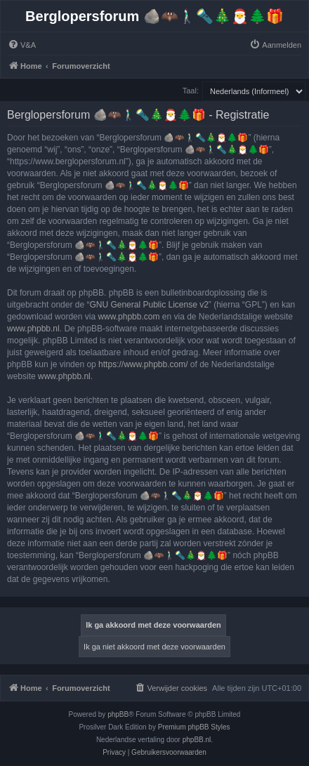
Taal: (191, 90)
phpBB (118, 714)
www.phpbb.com (128, 317)
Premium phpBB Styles (194, 727)
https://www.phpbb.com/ (143, 364)
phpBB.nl (197, 740)
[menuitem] (22, 45)
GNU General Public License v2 (148, 305)
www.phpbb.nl (33, 329)
